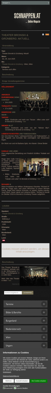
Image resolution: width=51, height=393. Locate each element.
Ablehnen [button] (8, 381)
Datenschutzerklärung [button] (11, 376)
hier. (10, 280)
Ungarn (26, 345)
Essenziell (9, 388)
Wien (26, 337)
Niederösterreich (26, 329)
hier (24, 121)
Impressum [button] (7, 372)
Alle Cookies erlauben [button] (38, 381)
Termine (26, 304)
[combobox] (13, 292)
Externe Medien (22, 388)
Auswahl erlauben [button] (22, 381)
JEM (18, 284)
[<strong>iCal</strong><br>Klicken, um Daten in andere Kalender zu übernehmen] (47, 34)
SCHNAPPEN (28, 292)
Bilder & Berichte (26, 312)
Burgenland (26, 321)
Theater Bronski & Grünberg (12, 64)
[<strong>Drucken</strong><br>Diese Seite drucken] (43, 34)
